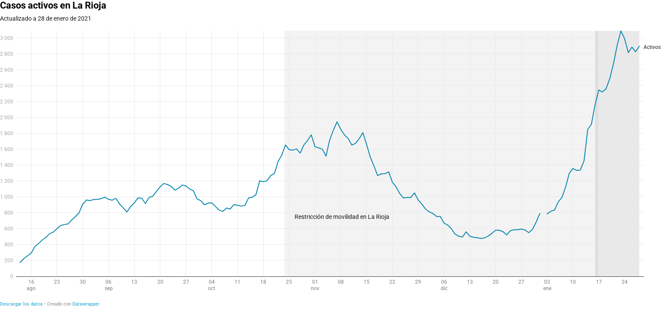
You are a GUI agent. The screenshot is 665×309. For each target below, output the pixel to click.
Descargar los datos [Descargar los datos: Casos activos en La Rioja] (21, 304)
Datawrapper (85, 304)
